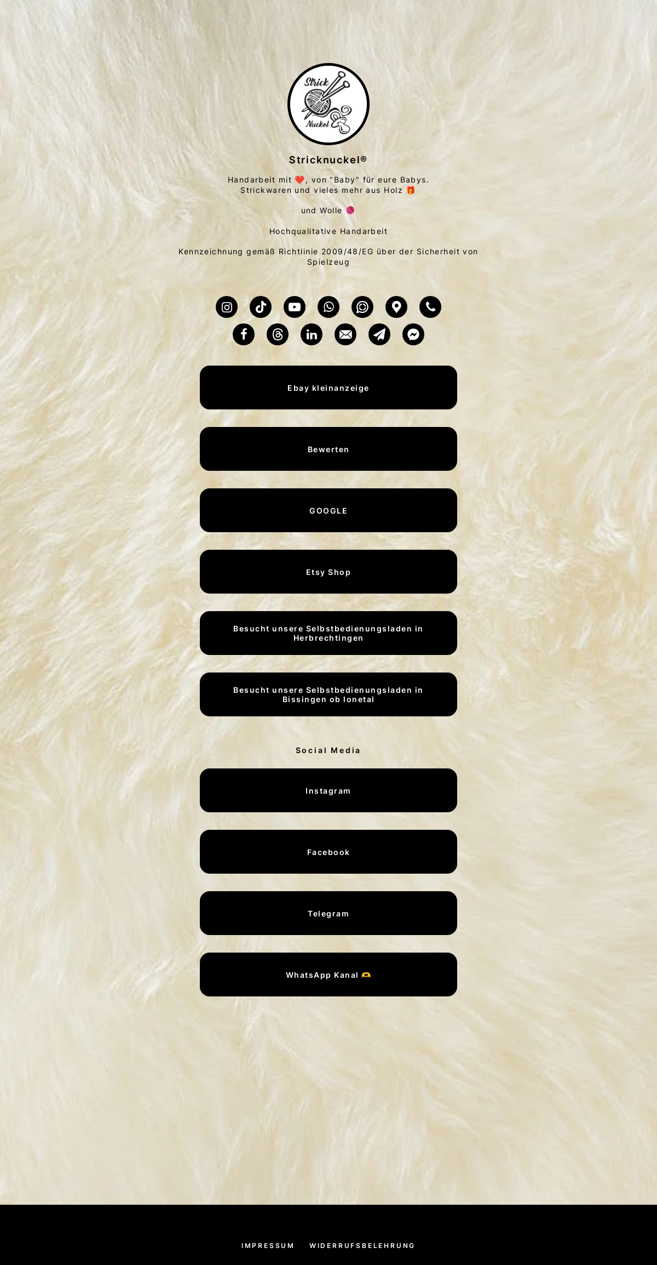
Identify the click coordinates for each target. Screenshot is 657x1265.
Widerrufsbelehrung (362, 1245)
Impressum (268, 1245)
